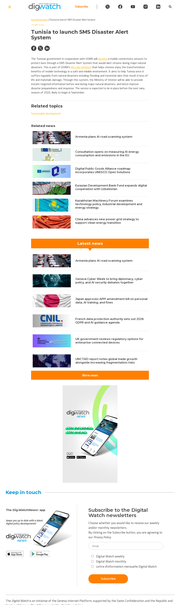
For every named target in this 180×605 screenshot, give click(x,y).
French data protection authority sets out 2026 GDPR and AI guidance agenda (109, 320)
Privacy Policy (102, 537)
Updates (43, 19)
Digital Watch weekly (107, 556)
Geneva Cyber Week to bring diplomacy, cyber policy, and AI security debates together (109, 280)
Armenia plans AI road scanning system (103, 136)
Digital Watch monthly (108, 561)
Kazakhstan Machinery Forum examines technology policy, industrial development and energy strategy (108, 204)
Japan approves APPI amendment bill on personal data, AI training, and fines (111, 300)
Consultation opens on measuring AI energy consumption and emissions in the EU (107, 153)
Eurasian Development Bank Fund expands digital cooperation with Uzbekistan (111, 187)
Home (34, 19)
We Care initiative (81, 67)
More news (90, 375)
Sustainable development (46, 113)
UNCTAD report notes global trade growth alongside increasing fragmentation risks (106, 360)
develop (102, 59)
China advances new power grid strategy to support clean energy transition (107, 221)
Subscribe (81, 6)
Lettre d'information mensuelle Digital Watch (124, 566)
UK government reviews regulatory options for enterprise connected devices (109, 340)
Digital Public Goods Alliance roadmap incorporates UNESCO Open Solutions (102, 170)
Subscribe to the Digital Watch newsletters (118, 512)
